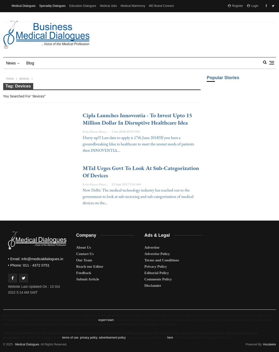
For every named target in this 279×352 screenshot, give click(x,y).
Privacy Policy (155, 266)
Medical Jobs (108, 6)
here (170, 337)
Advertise (152, 247)
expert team (106, 320)
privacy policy (88, 337)
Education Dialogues (82, 6)
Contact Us (85, 254)
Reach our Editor (89, 266)
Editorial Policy (156, 273)
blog (30, 63)
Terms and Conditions (161, 260)
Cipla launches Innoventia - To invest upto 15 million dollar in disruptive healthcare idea (137, 119)
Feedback (83, 273)
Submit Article (87, 279)
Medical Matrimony (133, 6)
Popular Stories (223, 77)
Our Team (84, 260)
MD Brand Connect (161, 6)
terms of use (70, 337)
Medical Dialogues (24, 6)
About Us (83, 247)
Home (10, 78)
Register (235, 6)
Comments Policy (158, 279)
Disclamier (152, 286)
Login (252, 6)
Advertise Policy (157, 254)
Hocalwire (269, 344)
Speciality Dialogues (52, 6)
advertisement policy (112, 337)
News (11, 63)
